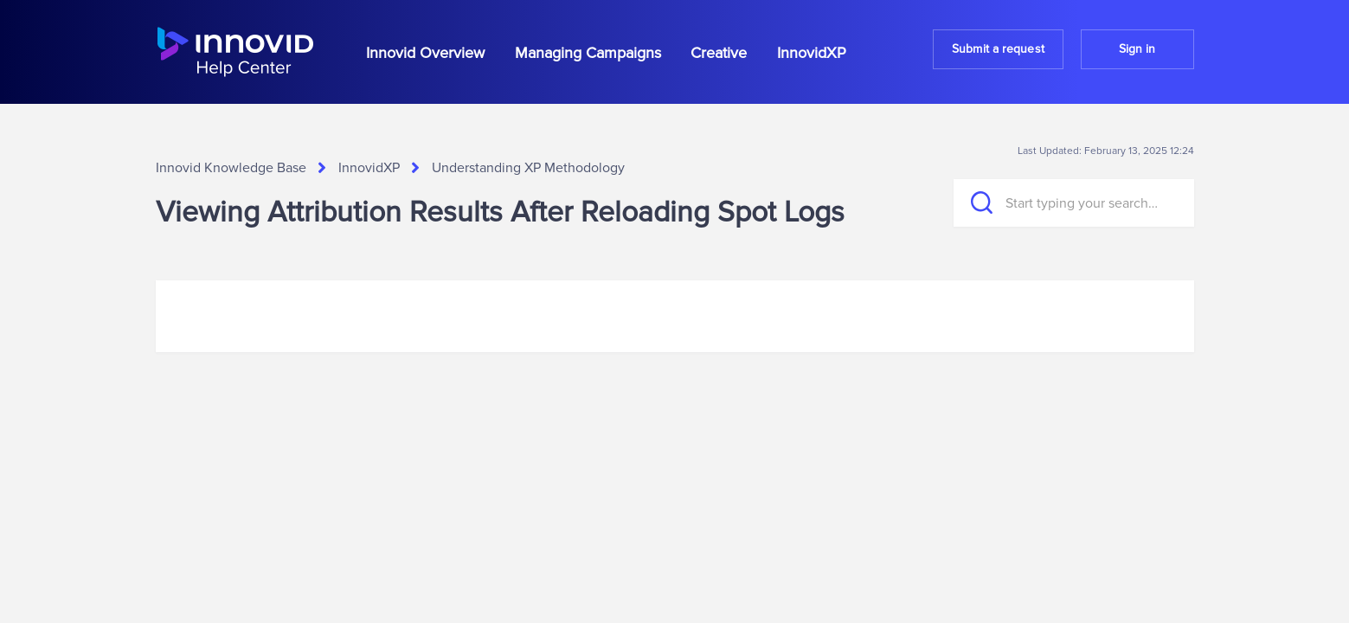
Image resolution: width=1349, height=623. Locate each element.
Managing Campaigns (588, 52)
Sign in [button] (1137, 49)
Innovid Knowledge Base (231, 168)
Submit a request (998, 49)
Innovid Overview (425, 52)
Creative (719, 52)
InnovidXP (811, 52)
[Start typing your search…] (1074, 203)
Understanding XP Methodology (528, 168)
